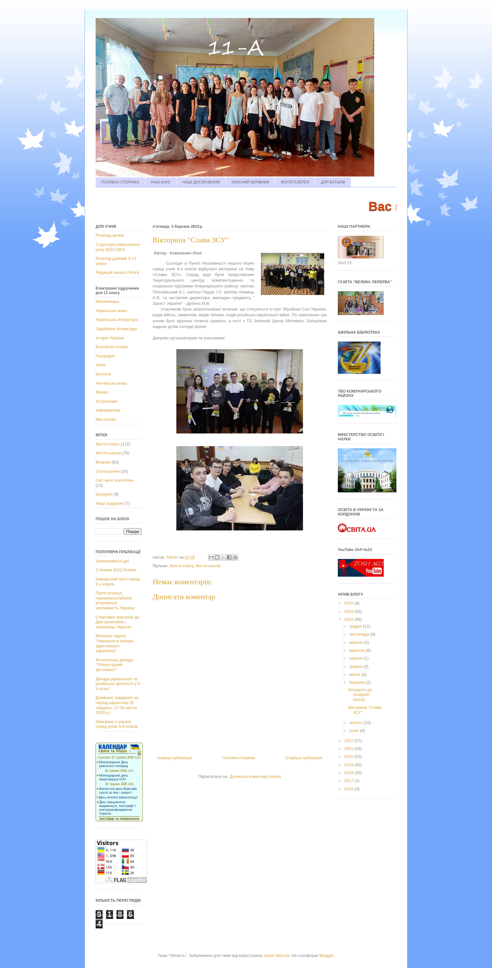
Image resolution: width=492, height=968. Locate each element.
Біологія (103, 374)
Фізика (102, 392)
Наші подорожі (109, 503)
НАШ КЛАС (161, 182)
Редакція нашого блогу (117, 272)
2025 (349, 603)
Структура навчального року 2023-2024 (118, 247)
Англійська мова (111, 383)
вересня (357, 650)
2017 (349, 780)
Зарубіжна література (116, 328)
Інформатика (108, 410)
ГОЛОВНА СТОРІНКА (120, 182)
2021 (349, 748)
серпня (356, 658)
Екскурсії (104, 494)
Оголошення (108, 471)
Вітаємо (103, 462)
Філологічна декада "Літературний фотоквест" (114, 664)
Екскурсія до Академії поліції (360, 694)
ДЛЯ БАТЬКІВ (333, 182)
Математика (107, 301)
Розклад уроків (110, 235)
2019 (349, 764)
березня (357, 682)
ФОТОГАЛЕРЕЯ (295, 182)
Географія (105, 356)
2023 (349, 619)
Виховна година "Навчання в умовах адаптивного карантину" (115, 643)
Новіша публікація (174, 757)
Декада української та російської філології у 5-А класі (118, 683)
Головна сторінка (238, 757)
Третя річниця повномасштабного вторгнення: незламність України (115, 600)
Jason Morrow (276, 955)
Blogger (326, 955)
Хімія (100, 364)
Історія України (110, 338)
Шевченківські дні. (113, 561)
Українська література (117, 319)
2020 (349, 756)
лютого (356, 722)
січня (354, 730)
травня (356, 666)
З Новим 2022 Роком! (116, 569)
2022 (349, 740)
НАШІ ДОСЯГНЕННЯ (201, 182)
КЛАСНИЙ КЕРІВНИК (250, 182)
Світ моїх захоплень (115, 480)
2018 (349, 772)
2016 (349, 788)
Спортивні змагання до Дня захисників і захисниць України (117, 622)
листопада (359, 634)
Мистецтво (106, 419)
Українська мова (111, 310)
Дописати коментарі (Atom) (255, 776)
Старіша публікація (304, 757)
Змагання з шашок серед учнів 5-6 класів (116, 724)
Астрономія (106, 401)
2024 (349, 611)
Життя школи (208, 565)
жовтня (356, 642)
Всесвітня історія (112, 346)
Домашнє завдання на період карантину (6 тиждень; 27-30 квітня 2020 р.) (117, 705)
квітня (355, 674)
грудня (356, 626)
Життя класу (181, 565)
